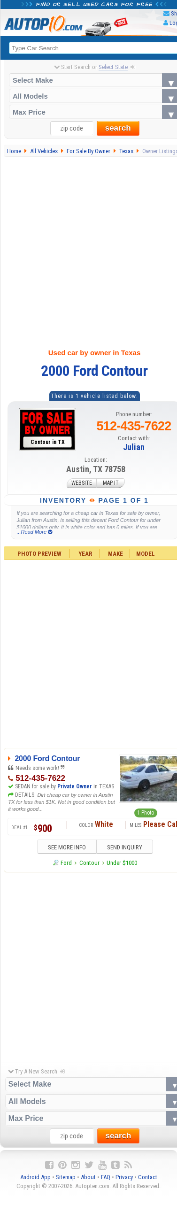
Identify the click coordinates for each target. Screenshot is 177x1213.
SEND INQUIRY (127, 847)
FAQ (105, 1177)
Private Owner (74, 786)
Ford (66, 863)
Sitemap (66, 1177)
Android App (35, 1177)
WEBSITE (81, 483)
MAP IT (111, 483)
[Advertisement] (88, 251)
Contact (147, 1177)
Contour (89, 863)
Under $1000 (122, 863)
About (88, 1177)
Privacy (124, 1177)
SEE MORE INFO (64, 847)
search (118, 128)
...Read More (34, 532)
